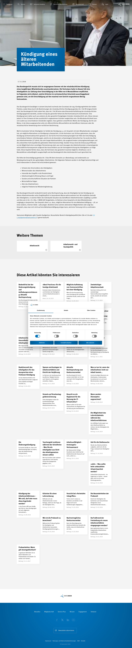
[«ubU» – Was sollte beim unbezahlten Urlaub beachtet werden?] (100, 473)
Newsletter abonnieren (66, 630)
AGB (78, 641)
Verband (93, 612)
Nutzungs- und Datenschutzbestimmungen (64, 641)
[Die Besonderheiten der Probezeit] (100, 500)
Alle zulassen (90, 342)
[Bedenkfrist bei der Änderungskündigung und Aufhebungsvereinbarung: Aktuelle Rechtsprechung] (28, 295)
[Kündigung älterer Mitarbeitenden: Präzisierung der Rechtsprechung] (100, 347)
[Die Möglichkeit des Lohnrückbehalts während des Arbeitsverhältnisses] (100, 422)
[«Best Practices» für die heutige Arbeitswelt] (52, 291)
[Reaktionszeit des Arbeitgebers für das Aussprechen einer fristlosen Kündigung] (28, 376)
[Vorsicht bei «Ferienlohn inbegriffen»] (76, 500)
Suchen (21, 4)
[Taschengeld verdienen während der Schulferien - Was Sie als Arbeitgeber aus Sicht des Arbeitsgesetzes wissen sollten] (52, 454)
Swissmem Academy (37, 4)
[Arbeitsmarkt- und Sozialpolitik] (66, 246)
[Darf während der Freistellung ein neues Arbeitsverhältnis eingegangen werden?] (100, 527)
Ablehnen (42, 342)
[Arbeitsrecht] (32, 246)
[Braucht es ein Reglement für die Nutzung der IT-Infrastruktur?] (76, 402)
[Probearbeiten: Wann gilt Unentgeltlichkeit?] (28, 554)
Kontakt (83, 641)
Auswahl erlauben (66, 342)
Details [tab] (66, 310)
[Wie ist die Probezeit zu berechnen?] (52, 524)
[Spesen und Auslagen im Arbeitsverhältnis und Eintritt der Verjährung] (52, 375)
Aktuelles (37, 612)
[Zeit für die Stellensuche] (100, 447)
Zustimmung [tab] (41, 310)
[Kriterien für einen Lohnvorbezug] (52, 500)
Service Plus (62, 612)
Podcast (92, 4)
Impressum (48, 641)
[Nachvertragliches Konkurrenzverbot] (76, 524)
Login (104, 4)
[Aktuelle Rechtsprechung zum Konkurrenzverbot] (76, 375)
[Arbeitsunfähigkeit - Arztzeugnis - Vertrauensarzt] (76, 450)
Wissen (72, 612)
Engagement (83, 612)
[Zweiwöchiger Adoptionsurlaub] (100, 292)
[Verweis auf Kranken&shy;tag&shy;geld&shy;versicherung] (52, 401)
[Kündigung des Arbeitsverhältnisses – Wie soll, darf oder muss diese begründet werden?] (28, 504)
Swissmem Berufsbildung (58, 4)
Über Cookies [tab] (91, 310)
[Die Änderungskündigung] (28, 449)
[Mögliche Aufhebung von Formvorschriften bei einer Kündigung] (76, 293)
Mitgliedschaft (78, 4)
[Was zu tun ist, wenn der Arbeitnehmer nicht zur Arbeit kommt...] (100, 375)
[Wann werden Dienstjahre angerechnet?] (100, 398)
